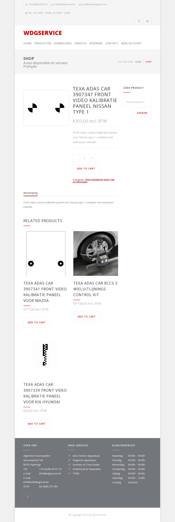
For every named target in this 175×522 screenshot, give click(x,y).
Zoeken (142, 112)
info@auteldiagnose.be (94, 4)
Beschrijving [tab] (30, 192)
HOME (27, 43)
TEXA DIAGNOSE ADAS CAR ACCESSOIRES (93, 181)
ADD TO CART (86, 168)
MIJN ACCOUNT (131, 43)
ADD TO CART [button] (37, 322)
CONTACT (111, 43)
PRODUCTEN (42, 43)
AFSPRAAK (96, 43)
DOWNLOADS (63, 43)
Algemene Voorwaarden (36, 455)
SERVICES (81, 43)
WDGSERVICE (42, 33)
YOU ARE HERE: (125, 61)
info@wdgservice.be (64, 4)
